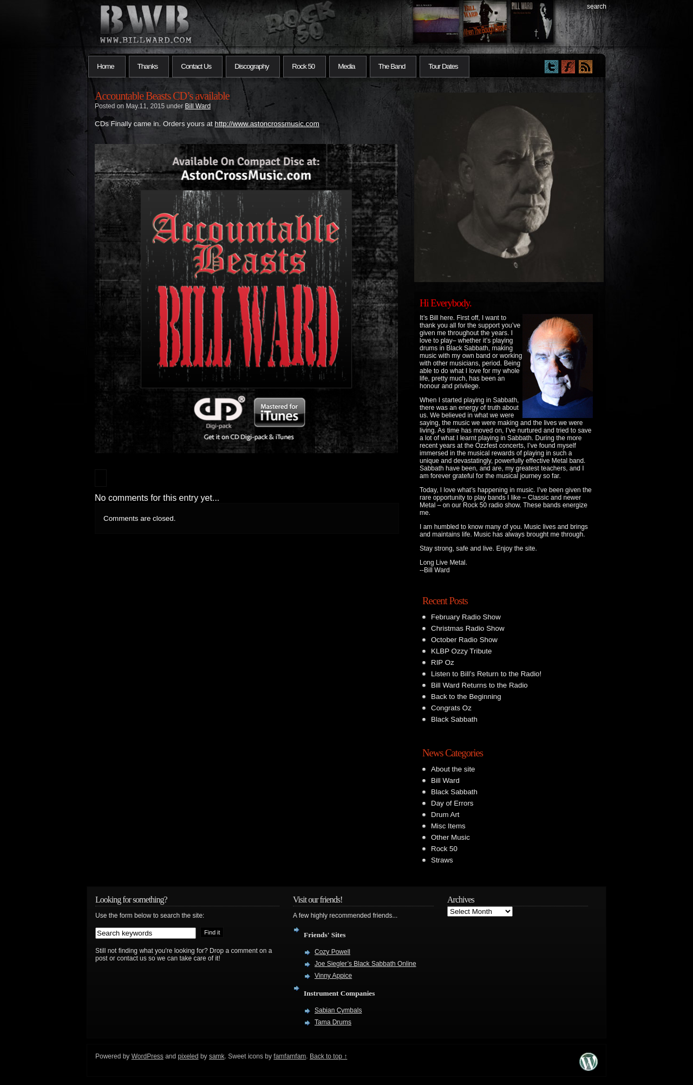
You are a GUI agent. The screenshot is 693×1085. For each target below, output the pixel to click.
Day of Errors (452, 803)
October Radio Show (464, 640)
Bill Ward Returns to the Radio (479, 685)
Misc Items (448, 826)
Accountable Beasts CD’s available (162, 96)
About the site (453, 769)
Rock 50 (303, 66)
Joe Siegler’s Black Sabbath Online (365, 964)
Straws (442, 860)
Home (105, 66)
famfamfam (289, 1056)
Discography (251, 66)
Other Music (450, 837)
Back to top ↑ (328, 1056)
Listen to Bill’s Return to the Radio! (486, 674)
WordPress (148, 1056)
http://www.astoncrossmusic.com (266, 124)
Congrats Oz (451, 708)
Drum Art (445, 815)
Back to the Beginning (466, 696)
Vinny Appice (333, 975)
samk (217, 1056)
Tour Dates (442, 66)
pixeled (188, 1056)
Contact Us (196, 66)
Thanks (148, 66)
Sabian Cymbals (338, 1010)
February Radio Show (466, 617)
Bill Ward (198, 106)
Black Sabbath (454, 719)
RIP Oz (442, 662)
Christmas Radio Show (468, 628)
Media (346, 66)
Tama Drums (333, 1022)
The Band (392, 66)
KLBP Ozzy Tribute (461, 651)
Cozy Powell (332, 952)
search (596, 6)
